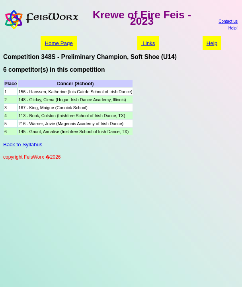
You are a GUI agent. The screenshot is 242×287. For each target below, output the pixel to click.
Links (148, 43)
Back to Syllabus (23, 144)
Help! (233, 28)
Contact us (228, 21)
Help (212, 43)
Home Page (58, 43)
